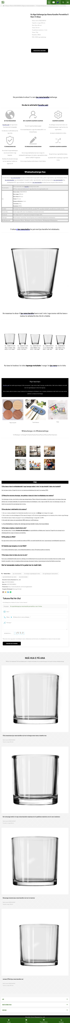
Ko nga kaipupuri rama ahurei (50, 573)
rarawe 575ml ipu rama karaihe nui (13, 979)
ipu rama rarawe (23, 577)
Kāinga (6, 5)
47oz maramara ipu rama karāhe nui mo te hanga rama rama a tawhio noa (24, 735)
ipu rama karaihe (17, 573)
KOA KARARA (17, 5)
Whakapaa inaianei (39, 50)
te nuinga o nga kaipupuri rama (32, 573)
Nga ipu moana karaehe (28, 5)
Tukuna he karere (12, 643)
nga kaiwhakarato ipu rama (9, 577)
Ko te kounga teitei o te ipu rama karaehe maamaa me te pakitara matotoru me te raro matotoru (31, 817)
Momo (11, 5)
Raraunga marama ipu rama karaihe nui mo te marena (19, 898)
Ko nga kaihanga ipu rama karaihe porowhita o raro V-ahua (26, 606)
